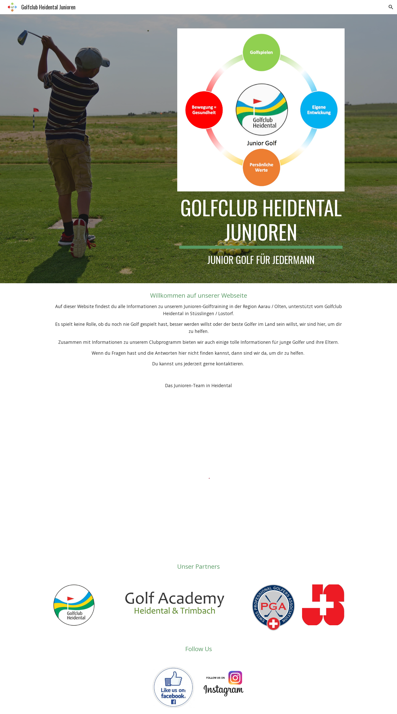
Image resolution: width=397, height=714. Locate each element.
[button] (391, 7)
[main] (261, 230)
